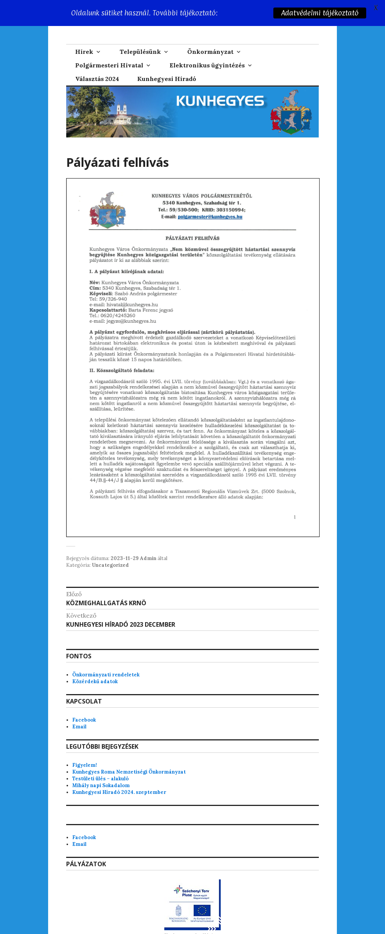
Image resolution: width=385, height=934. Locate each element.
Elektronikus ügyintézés (207, 65)
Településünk (140, 51)
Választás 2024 (97, 78)
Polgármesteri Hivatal (109, 65)
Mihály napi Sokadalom (101, 785)
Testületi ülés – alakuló (100, 778)
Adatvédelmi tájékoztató (320, 13)
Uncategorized (110, 565)
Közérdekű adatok (95, 681)
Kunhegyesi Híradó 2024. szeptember (119, 792)
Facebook (84, 720)
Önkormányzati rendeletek (105, 675)
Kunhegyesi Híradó (166, 78)
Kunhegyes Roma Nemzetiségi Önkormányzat (129, 772)
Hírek (84, 51)
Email (79, 726)
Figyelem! (84, 765)
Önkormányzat (210, 51)
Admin (148, 558)
